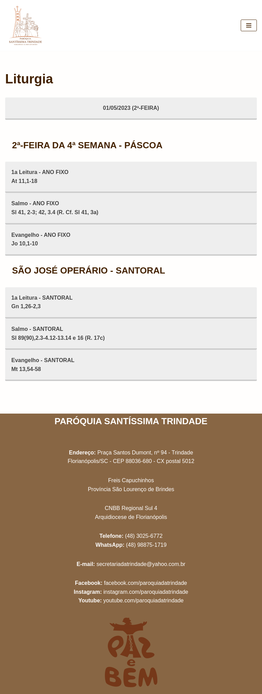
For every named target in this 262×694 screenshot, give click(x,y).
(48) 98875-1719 (146, 545)
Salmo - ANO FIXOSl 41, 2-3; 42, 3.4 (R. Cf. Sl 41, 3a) (54, 207)
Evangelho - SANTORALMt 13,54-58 (43, 364)
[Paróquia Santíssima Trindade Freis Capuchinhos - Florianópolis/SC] (25, 25)
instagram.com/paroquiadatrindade (145, 592)
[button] (247, 9)
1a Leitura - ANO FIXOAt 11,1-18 (40, 176)
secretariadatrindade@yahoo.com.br (140, 564)
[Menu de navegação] (249, 25)
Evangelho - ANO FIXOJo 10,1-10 (40, 239)
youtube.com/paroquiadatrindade (143, 600)
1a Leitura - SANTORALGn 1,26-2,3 (41, 302)
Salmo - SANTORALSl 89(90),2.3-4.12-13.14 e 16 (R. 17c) (58, 333)
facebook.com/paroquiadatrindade (145, 583)
